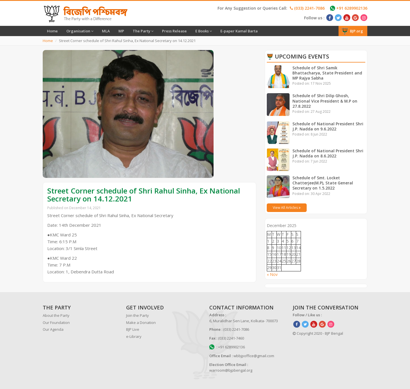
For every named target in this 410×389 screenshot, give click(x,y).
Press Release (174, 31)
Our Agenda (53, 329)
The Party (143, 31)
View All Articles (287, 207)
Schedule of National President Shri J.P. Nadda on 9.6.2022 (327, 126)
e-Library (134, 336)
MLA (106, 31)
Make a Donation (141, 322)
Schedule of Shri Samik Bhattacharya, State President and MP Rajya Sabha (327, 73)
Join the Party (137, 315)
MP (121, 31)
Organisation (79, 31)
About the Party (56, 315)
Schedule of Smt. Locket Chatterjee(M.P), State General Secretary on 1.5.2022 (322, 183)
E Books (203, 31)
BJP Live (132, 329)
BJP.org (352, 31)
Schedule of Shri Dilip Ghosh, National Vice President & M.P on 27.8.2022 (325, 101)
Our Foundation (56, 322)
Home (52, 31)
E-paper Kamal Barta (239, 31)
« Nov (272, 274)
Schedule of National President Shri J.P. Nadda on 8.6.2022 (327, 153)
